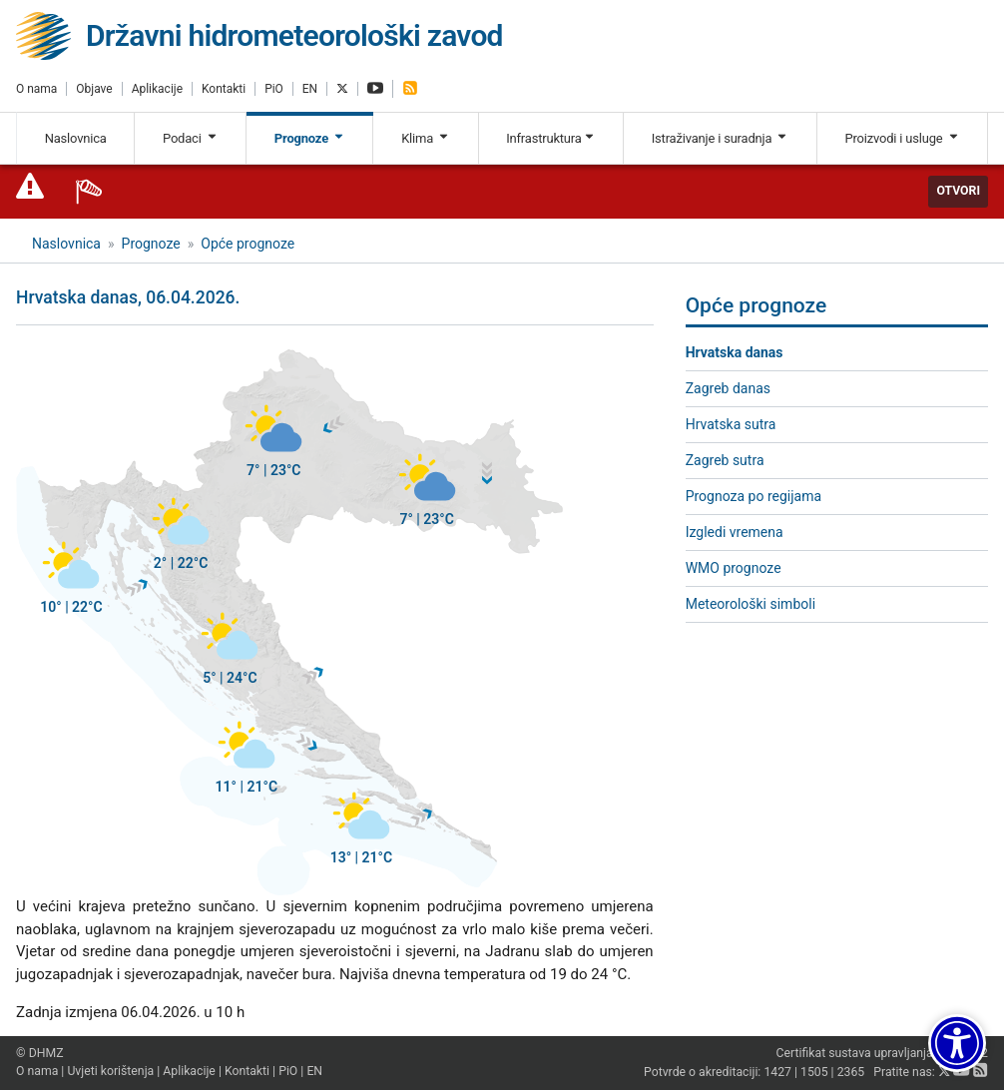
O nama (36, 89)
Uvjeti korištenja (110, 1071)
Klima (425, 138)
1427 (777, 1072)
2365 (851, 1072)
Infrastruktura (550, 138)
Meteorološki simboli (750, 604)
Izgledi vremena (734, 532)
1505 (814, 1072)
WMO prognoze (733, 568)
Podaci (191, 138)
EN (309, 89)
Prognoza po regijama (753, 496)
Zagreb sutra (725, 460)
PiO (273, 89)
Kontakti (224, 89)
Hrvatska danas (734, 352)
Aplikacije (157, 89)
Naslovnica (76, 138)
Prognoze (309, 138)
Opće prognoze (247, 244)
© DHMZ (39, 1053)
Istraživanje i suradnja (720, 138)
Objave (94, 89)
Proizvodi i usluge (901, 138)
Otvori (958, 191)
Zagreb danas (728, 388)
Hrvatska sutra (731, 424)
